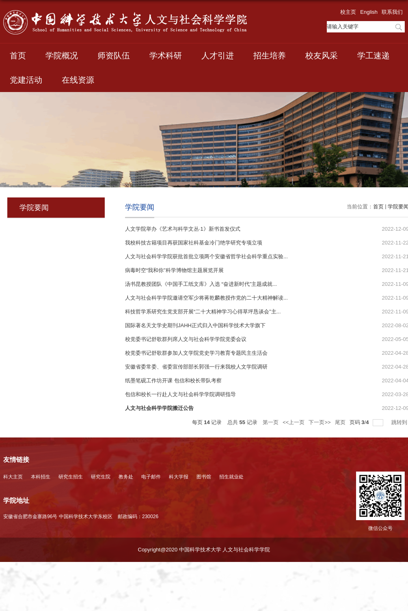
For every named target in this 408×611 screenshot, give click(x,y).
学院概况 (61, 55)
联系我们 (392, 12)
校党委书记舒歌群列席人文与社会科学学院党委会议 (185, 339)
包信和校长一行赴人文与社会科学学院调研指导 (180, 394)
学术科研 (165, 55)
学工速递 (373, 55)
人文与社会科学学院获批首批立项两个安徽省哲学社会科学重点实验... (206, 256)
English (369, 12)
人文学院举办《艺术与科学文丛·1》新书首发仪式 (182, 229)
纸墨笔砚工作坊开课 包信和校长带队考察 (173, 380)
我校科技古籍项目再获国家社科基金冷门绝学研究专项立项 (193, 243)
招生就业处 (231, 477)
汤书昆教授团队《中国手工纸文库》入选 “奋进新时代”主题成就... (201, 284)
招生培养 (269, 55)
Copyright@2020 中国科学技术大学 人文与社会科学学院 (204, 550)
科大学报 (178, 477)
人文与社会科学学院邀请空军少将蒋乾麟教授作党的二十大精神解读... (206, 298)
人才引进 (217, 55)
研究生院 (100, 477)
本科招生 (40, 477)
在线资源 (78, 79)
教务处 (126, 477)
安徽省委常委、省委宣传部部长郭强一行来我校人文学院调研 (196, 367)
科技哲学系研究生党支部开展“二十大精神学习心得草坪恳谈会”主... (203, 312)
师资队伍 (113, 55)
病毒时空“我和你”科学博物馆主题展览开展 (174, 270)
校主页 (348, 12)
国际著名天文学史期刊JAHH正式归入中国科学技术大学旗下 (195, 325)
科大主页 (13, 477)
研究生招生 (70, 477)
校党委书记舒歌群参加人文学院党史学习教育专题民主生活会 (196, 353)
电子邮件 (151, 477)
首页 (18, 55)
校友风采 (321, 55)
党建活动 (26, 79)
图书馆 (203, 477)
